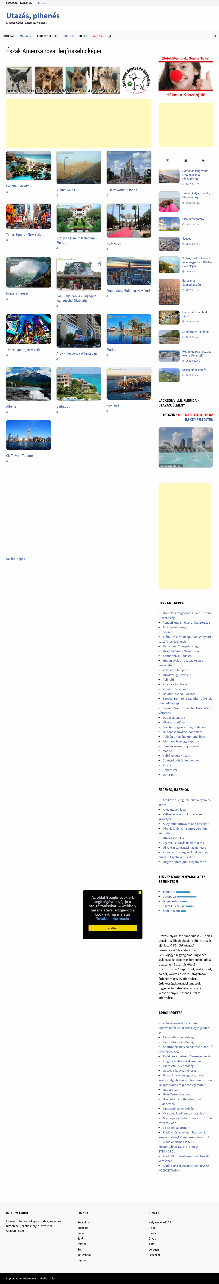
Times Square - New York (23, 234)
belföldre (176, 892)
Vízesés (168, 765)
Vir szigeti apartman (176, 1128)
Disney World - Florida (122, 190)
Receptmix (83, 1222)
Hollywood (114, 243)
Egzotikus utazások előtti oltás (183, 843)
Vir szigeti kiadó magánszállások (184, 1113)
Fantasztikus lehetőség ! (179, 1037)
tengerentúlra (175, 901)
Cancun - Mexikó (17, 186)
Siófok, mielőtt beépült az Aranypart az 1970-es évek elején (197, 262)
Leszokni (154, 1255)
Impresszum (13, 1278)
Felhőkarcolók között (177, 756)
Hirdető (68, 36)
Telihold (168, 679)
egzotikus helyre (178, 906)
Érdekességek (47, 36)
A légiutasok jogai (174, 809)
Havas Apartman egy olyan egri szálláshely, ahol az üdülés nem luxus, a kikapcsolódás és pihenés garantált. (185, 1080)
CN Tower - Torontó (19, 456)
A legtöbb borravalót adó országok (186, 824)
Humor (81, 1260)
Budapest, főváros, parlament (182, 732)
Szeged (186, 238)
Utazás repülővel (174, 722)
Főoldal (8, 36)
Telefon (82, 1244)
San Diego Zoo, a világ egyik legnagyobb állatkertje (76, 298)
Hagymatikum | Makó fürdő (181, 651)
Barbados (63, 406)
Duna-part (170, 775)
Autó (151, 1244)
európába (180, 896)
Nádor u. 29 (170, 1090)
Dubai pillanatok (174, 718)
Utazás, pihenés (33, 15)
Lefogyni (154, 1249)
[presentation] (168, 160)
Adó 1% (98, 36)
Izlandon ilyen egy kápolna (181, 741)
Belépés (42, 3)
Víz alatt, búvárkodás (177, 689)
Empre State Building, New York (129, 291)
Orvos (152, 1238)
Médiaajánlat (47, 1278)
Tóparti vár (170, 770)
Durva (152, 1233)
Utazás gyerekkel (174, 838)
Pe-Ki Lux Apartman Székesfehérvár (186, 1056)
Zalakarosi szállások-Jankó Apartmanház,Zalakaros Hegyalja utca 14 (184, 1028)
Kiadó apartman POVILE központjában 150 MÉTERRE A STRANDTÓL (178, 1146)
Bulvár (81, 1233)
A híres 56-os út (67, 190)
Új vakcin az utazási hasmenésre (184, 847)
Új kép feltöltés (199, 420)
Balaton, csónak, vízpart (179, 694)
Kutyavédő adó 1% (160, 1222)
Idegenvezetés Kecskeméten (182, 1061)
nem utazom (174, 911)
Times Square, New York (23, 350)
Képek (83, 36)
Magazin (25, 36)
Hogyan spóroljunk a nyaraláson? (185, 862)
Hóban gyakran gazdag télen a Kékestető (196, 353)
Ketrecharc (84, 1255)
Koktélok (82, 1228)
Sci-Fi (80, 1238)
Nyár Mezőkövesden (176, 1094)
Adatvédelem (30, 1278)
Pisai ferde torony (193, 219)
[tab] (168, 160)
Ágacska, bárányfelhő (177, 684)
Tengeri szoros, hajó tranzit (181, 746)
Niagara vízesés (17, 293)
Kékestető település (194, 370)
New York (113, 405)
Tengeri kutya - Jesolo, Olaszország (196, 195)
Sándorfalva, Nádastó (195, 332)
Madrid (167, 751)
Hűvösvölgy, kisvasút (177, 675)
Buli (79, 1249)
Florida (111, 350)
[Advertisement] (78, 123)
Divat (152, 1228)
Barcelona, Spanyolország (191, 282)
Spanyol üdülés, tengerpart (181, 760)
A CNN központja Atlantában (76, 353)
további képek (15, 559)
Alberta (11, 406)
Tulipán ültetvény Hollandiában (184, 737)
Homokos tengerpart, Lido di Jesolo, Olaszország (195, 175)
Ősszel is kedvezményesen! (181, 1071)
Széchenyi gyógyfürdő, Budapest (184, 727)
